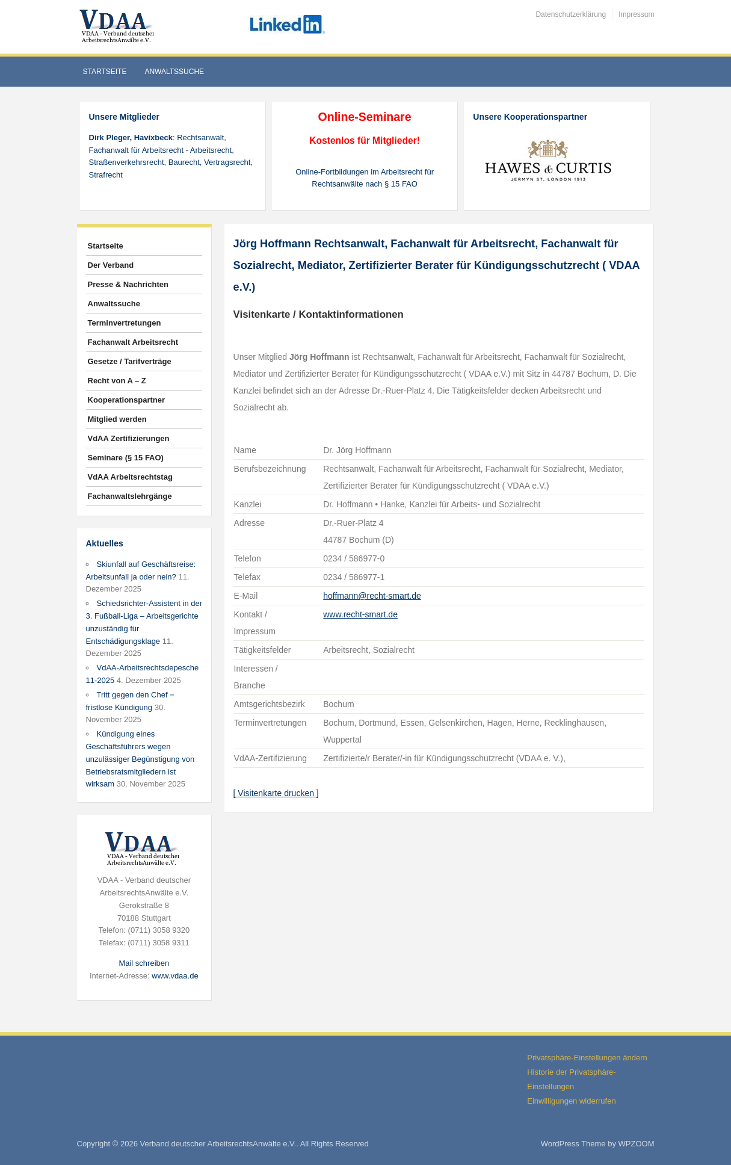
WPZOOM (636, 1143)
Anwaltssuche (174, 71)
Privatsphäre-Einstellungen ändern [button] (587, 1057)
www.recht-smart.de (360, 614)
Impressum (636, 14)
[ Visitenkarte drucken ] (276, 793)
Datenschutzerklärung (570, 14)
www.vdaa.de (175, 975)
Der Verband (111, 265)
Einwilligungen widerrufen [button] (571, 1100)
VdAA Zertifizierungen (129, 438)
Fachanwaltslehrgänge (130, 496)
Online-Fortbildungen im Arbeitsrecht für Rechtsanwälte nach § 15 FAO (364, 178)
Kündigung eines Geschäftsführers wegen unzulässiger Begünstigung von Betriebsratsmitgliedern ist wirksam (140, 758)
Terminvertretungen (124, 322)
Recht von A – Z (117, 380)
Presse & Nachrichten (128, 284)
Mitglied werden (117, 419)
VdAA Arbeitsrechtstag (130, 476)
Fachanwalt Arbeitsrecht (133, 342)
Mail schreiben (144, 963)
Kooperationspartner (126, 399)
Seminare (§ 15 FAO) (126, 457)
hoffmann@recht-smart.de (372, 596)
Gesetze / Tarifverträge (129, 361)
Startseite (105, 71)
